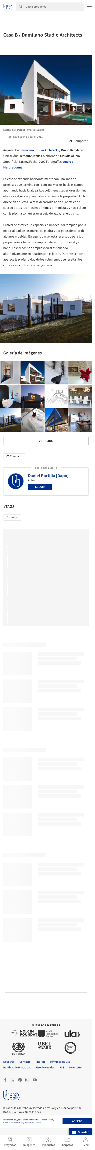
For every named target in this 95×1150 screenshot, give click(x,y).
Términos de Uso (46, 1119)
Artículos (12, 518)
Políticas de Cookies (33, 1122)
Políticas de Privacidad (13, 1122)
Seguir (40, 487)
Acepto (77, 1121)
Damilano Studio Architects (40, 150)
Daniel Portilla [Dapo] (48, 476)
